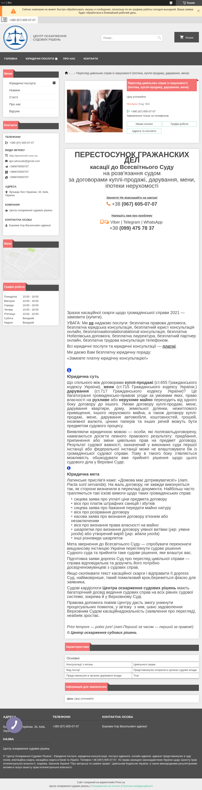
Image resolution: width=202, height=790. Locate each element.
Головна (10, 58)
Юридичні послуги (40, 58)
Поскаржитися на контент (105, 786)
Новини (14, 90)
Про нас (69, 58)
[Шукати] (159, 37)
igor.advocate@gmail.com (24, 161)
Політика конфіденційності (137, 786)
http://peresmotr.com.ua (23, 155)
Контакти (91, 58)
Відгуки (14, 111)
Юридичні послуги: (22, 83)
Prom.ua (120, 782)
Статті (13, 97)
